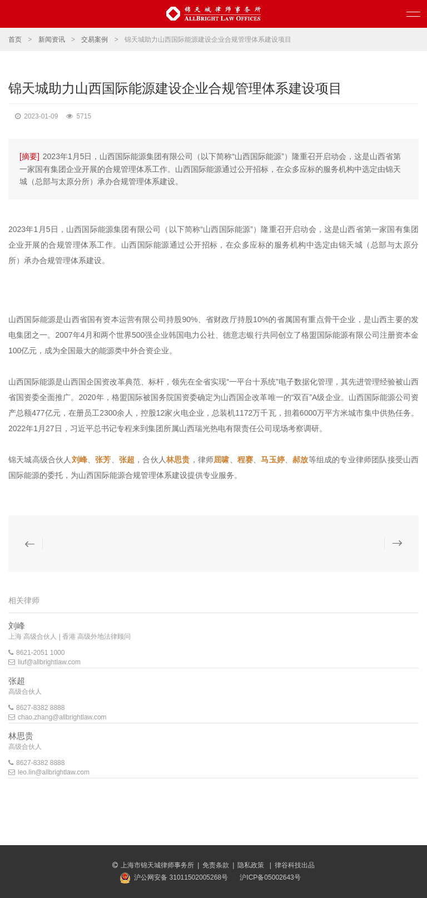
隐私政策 (251, 865)
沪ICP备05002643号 (270, 877)
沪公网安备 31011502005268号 (181, 877)
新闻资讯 (51, 39)
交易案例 (94, 39)
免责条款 (215, 865)
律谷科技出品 (295, 865)
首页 (15, 39)
